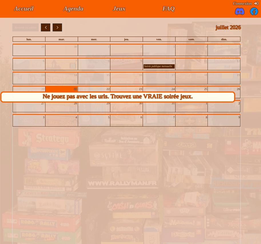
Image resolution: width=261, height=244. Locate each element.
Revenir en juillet (25, 27)
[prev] (45, 27)
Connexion (245, 3)
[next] (57, 27)
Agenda (73, 8)
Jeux (119, 8)
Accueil (23, 8)
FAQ (168, 8)
